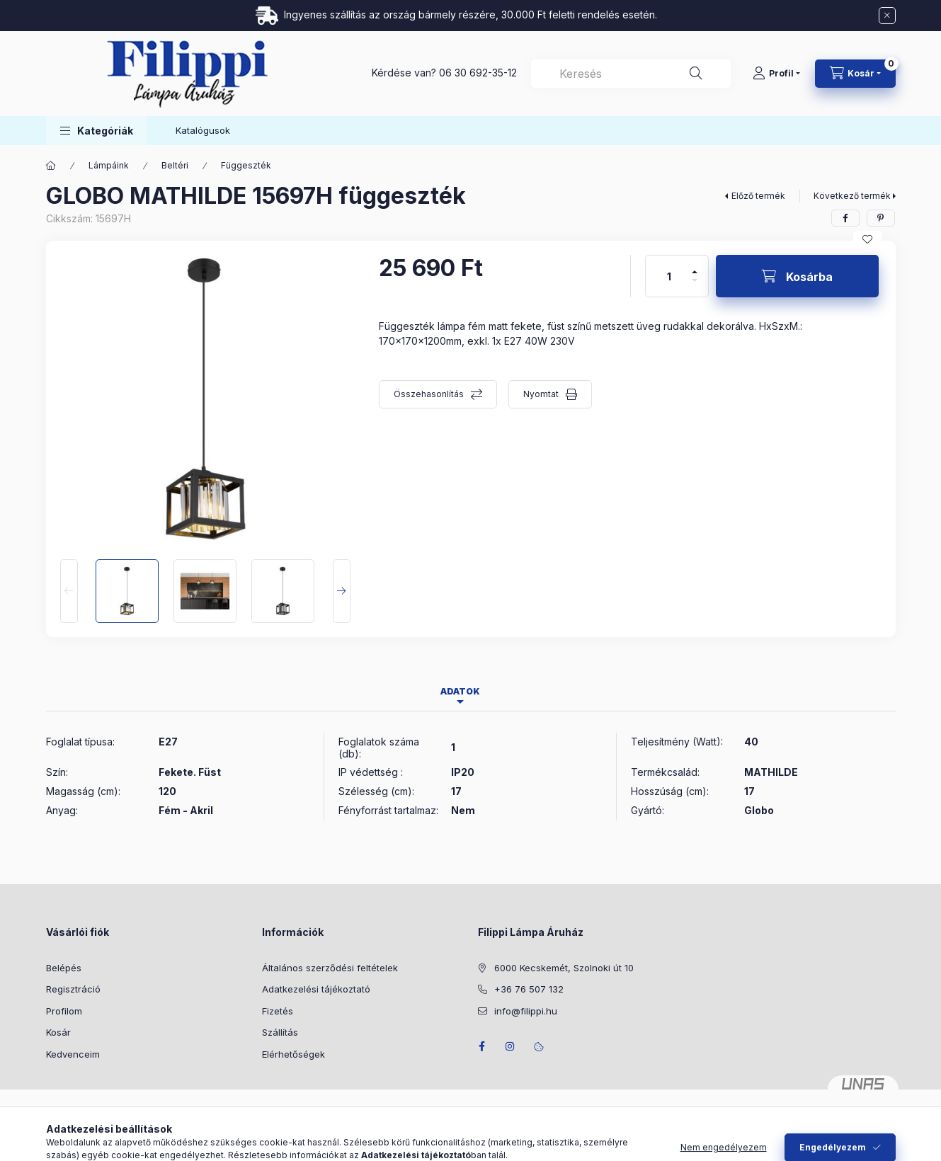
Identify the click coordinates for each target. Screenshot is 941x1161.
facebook (482, 1046)
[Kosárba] (797, 276)
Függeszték (246, 165)
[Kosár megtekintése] (855, 73)
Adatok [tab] (460, 691)
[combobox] (631, 73)
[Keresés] (696, 73)
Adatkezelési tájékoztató (316, 989)
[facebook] (845, 218)
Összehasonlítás (429, 394)
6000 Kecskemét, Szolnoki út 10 (564, 967)
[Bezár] (887, 15)
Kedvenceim (73, 1054)
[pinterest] (881, 218)
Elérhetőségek (293, 1054)
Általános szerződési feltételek (330, 967)
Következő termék (852, 195)
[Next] (341, 591)
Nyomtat (541, 394)
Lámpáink (109, 165)
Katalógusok (203, 130)
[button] (96, 130)
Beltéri (174, 165)
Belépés (63, 967)
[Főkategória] (51, 165)
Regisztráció (73, 989)
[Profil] (776, 73)
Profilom (64, 1011)
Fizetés (277, 1011)
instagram (510, 1046)
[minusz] (694, 286)
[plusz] (694, 266)
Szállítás (280, 1032)
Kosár (58, 1032)
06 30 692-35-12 (478, 73)
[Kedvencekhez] (867, 239)
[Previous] (69, 591)
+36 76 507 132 (529, 989)
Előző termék (758, 195)
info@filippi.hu (525, 1011)
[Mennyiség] (669, 276)
